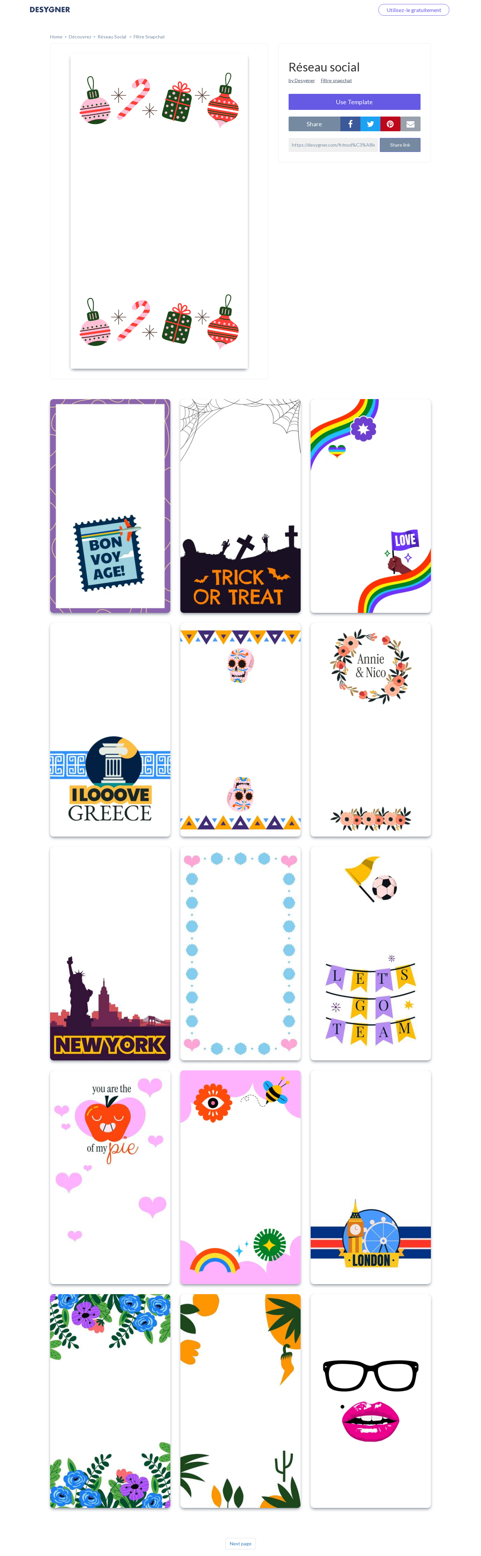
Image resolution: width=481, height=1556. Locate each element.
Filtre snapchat (336, 80)
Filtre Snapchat (149, 36)
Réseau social (112, 36)
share (314, 124)
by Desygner (302, 80)
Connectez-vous (347, 10)
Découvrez (80, 36)
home (56, 36)
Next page (241, 1543)
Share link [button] (400, 145)
